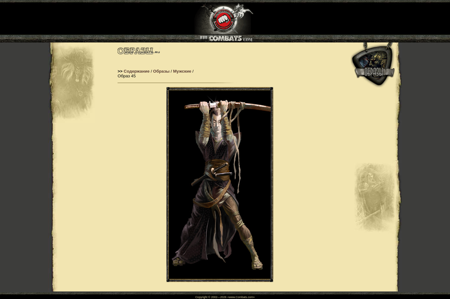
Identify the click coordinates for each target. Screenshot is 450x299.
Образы (161, 71)
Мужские (181, 71)
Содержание (137, 71)
